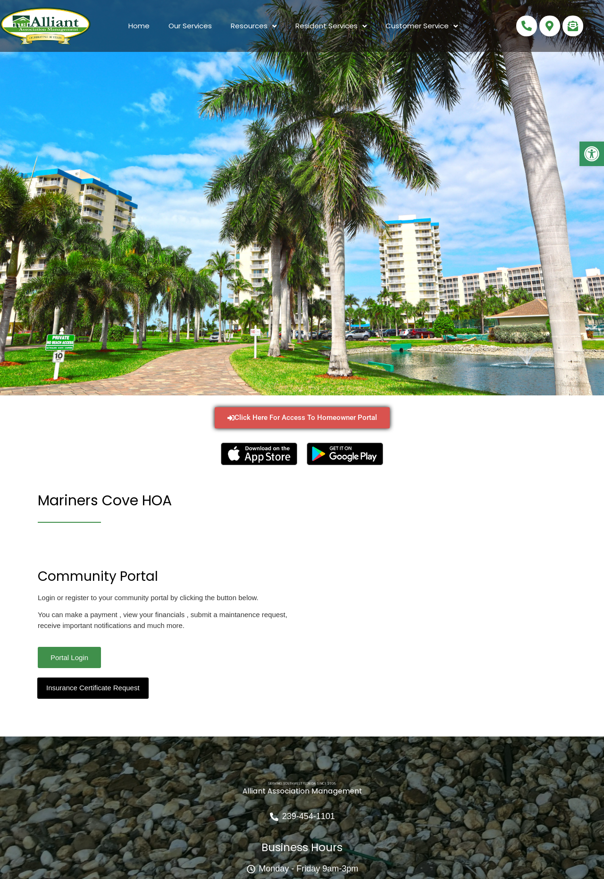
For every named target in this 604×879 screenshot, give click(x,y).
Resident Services (331, 26)
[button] (591, 154)
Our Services (190, 26)
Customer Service (422, 26)
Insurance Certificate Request (93, 688)
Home (139, 26)
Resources (254, 26)
